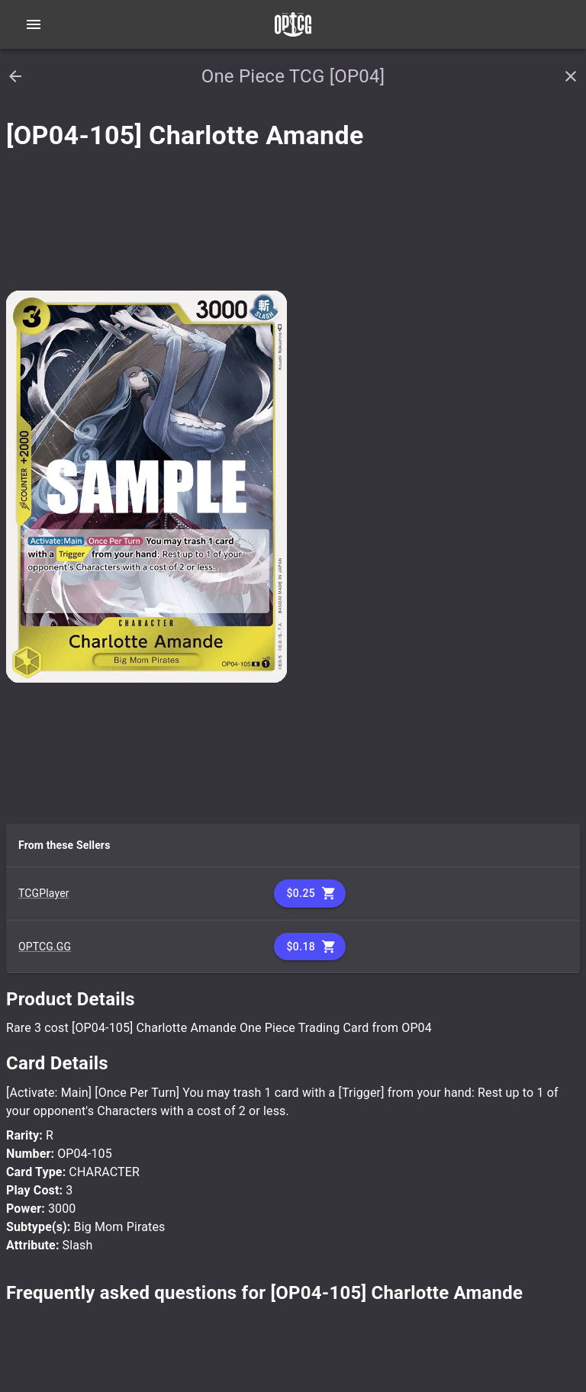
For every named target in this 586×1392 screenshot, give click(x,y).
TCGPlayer (43, 893)
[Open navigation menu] (33, 24)
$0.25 (310, 893)
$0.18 (310, 947)
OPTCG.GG (44, 946)
